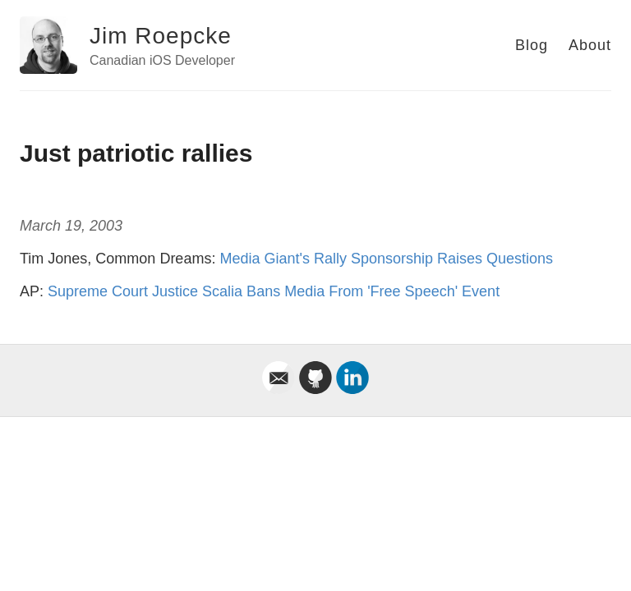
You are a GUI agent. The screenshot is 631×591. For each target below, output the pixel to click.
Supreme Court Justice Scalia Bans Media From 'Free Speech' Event (274, 291)
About (590, 45)
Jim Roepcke (161, 35)
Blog (531, 45)
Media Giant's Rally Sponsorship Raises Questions (386, 258)
